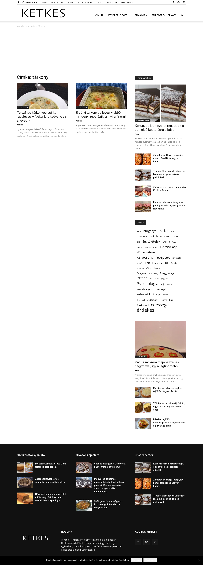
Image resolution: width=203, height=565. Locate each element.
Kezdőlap (21, 26)
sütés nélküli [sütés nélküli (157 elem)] (145, 294)
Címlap (99, 15)
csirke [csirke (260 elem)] (163, 230)
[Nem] (199, 560)
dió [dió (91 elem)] (138, 241)
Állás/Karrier (112, 2)
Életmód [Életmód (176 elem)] (143, 305)
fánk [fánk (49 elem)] (174, 242)
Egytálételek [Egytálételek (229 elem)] (151, 241)
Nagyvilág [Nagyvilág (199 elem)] (167, 273)
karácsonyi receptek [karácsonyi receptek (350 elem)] (153, 257)
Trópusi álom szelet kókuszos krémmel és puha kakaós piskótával (169, 174)
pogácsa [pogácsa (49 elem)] (164, 278)
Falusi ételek (23, 107)
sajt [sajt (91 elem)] (163, 284)
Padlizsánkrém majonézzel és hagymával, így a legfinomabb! (157, 364)
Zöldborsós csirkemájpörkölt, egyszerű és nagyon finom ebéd (169, 406)
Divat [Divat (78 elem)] (175, 236)
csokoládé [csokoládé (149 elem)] (155, 236)
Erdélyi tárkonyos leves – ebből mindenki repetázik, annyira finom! (101, 114)
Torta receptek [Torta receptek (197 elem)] (147, 299)
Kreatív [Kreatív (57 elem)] (173, 263)
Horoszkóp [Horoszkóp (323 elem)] (168, 246)
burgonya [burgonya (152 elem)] (149, 231)
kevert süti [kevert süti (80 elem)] (157, 263)
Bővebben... (150, 560)
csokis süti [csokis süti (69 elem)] (142, 236)
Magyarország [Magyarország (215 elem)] (147, 273)
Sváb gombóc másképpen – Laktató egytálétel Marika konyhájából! (108, 504)
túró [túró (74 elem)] (171, 299)
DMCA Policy (73, 2)
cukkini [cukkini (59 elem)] (167, 236)
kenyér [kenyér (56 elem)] (140, 263)
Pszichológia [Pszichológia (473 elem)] (147, 283)
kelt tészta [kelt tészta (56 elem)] (176, 258)
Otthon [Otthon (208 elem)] (142, 278)
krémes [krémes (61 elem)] (140, 268)
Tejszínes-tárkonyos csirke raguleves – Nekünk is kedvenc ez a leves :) (41, 116)
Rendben (136, 560)
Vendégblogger (119, 15)
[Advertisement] (101, 52)
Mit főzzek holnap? (164, 15)
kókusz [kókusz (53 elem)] (149, 268)
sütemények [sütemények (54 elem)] (160, 289)
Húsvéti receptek (142, 120)
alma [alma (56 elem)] (139, 231)
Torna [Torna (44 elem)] (165, 295)
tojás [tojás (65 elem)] (158, 294)
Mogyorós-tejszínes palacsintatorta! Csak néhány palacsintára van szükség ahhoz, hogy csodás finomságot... (109, 485)
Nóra (137, 134)
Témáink (140, 15)
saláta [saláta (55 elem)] (169, 284)
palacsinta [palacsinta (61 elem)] (154, 278)
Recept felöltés (126, 2)
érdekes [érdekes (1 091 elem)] (145, 310)
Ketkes (20, 125)
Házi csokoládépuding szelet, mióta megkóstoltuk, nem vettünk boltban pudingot (50, 497)
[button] (182, 15)
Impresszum (87, 2)
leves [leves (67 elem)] (157, 268)
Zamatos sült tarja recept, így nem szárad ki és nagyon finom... (168, 158)
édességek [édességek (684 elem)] (161, 305)
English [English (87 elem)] (166, 241)
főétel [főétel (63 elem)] (139, 247)
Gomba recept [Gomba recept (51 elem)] (151, 247)
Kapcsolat (99, 2)
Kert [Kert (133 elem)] (147, 263)
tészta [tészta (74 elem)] (164, 299)
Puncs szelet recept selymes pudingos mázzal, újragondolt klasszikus (169, 205)
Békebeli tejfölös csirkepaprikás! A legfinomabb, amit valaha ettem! (169, 422)
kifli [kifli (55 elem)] (166, 263)
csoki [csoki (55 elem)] (172, 231)
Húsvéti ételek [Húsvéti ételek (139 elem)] (146, 252)
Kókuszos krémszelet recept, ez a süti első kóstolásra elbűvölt (159, 128)
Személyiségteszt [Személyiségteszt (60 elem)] (145, 289)
